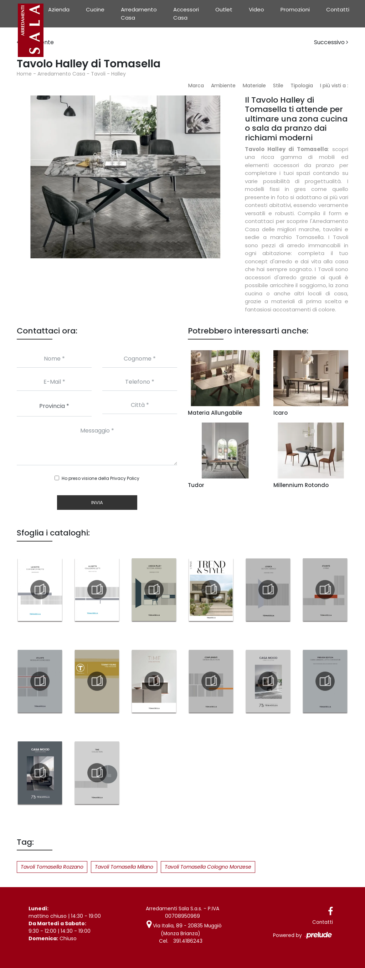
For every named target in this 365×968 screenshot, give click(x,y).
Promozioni (295, 9)
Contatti (337, 9)
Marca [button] (196, 85)
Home (24, 73)
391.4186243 (187, 940)
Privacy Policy (124, 478)
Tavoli (98, 73)
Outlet (223, 9)
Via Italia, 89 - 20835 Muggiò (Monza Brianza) (184, 929)
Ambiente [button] (223, 85)
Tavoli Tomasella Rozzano (52, 866)
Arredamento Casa (139, 13)
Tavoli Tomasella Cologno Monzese (208, 866)
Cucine (95, 9)
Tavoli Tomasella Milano (124, 866)
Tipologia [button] (302, 85)
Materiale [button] (254, 85)
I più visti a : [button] (334, 85)
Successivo (331, 42)
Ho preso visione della (100, 478)
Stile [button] (278, 85)
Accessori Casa (186, 13)
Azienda (59, 9)
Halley (118, 73)
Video (256, 9)
